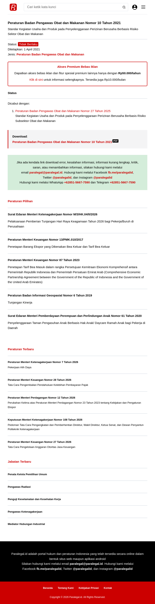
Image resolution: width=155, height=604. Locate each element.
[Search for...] (72, 7)
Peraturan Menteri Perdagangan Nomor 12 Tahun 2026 (41, 397)
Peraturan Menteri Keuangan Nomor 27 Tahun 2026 (39, 441)
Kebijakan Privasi (89, 588)
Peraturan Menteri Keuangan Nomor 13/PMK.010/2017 (45, 239)
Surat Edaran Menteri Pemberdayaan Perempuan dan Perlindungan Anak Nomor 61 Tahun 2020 (75, 315)
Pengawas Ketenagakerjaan (25, 511)
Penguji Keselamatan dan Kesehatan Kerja (34, 499)
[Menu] (143, 7)
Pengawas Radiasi (19, 486)
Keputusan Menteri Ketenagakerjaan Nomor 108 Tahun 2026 (45, 419)
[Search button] (124, 7)
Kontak (108, 588)
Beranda (48, 588)
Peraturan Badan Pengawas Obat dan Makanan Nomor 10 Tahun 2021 (65, 142)
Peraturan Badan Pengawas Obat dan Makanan (50, 54)
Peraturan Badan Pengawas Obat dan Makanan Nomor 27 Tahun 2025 (63, 111)
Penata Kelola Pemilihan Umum (27, 474)
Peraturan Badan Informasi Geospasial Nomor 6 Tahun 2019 (50, 295)
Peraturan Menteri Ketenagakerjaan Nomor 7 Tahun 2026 (43, 362)
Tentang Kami (65, 588)
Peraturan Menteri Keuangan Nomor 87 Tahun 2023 (44, 260)
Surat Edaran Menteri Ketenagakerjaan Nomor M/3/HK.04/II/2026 (52, 214)
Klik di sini (36, 79)
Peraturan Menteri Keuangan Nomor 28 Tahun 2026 (39, 379)
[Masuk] (134, 7)
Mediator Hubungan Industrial (26, 524)
